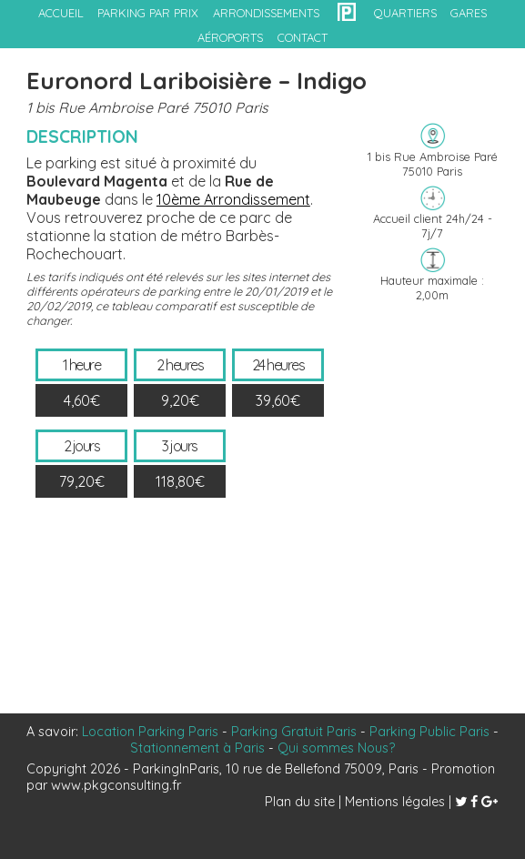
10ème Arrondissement (233, 199)
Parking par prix (147, 12)
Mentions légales (395, 801)
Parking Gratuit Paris (294, 731)
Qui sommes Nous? (336, 748)
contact (303, 37)
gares (468, 12)
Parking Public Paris (429, 731)
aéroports (230, 37)
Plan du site (300, 801)
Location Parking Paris (150, 731)
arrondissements (266, 12)
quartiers (405, 12)
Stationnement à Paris (197, 748)
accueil (61, 12)
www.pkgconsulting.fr (116, 785)
